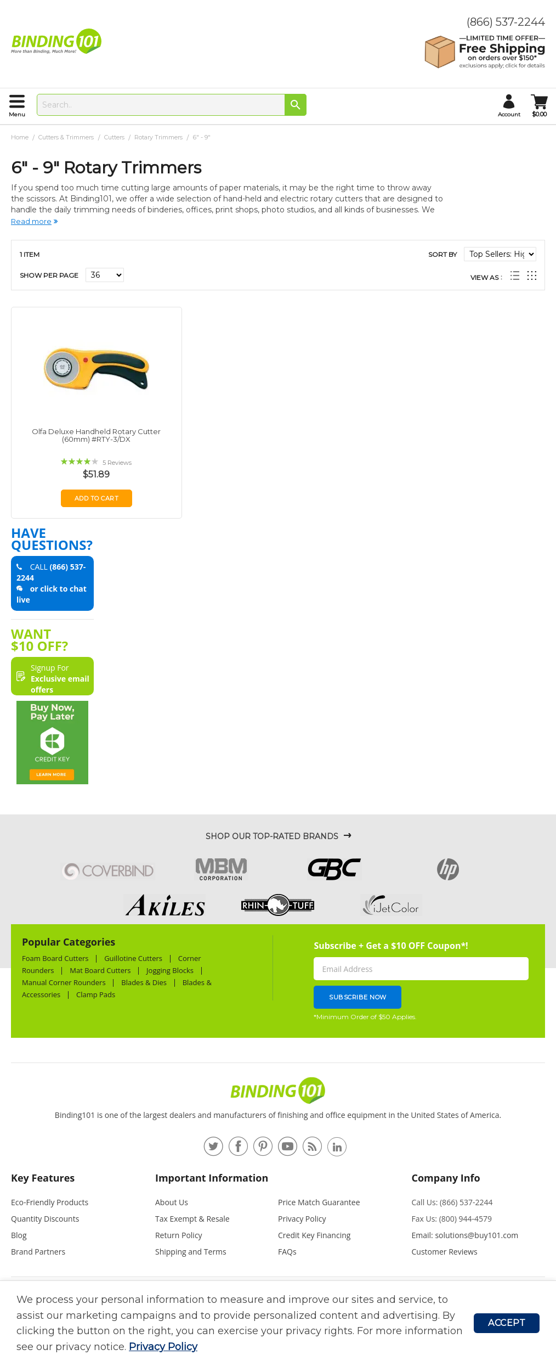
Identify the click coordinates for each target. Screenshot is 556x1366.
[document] (245, 1323)
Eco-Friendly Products (49, 1202)
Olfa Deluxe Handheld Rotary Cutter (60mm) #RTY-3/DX (96, 435)
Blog (19, 1235)
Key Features (43, 1177)
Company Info (446, 1177)
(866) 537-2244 (506, 22)
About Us (171, 1202)
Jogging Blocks (170, 970)
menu (17, 114)
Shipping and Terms (190, 1251)
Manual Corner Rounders (64, 982)
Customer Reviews (445, 1251)
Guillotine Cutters (133, 958)
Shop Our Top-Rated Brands (272, 836)
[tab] (78, 1182)
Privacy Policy (163, 1347)
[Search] (296, 105)
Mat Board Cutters (100, 970)
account (509, 114)
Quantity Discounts (45, 1218)
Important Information (211, 1177)
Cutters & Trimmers (66, 137)
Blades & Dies (144, 982)
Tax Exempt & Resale (192, 1218)
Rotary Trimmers (159, 137)
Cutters (115, 137)
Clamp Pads (95, 994)
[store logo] (59, 41)
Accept (506, 1323)
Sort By (442, 254)
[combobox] (172, 105)
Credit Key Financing (314, 1235)
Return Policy (178, 1235)
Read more (31, 221)
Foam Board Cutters (55, 958)
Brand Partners (38, 1251)
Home (20, 137)
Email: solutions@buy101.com (465, 1235)
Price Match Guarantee (319, 1202)
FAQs (287, 1251)
